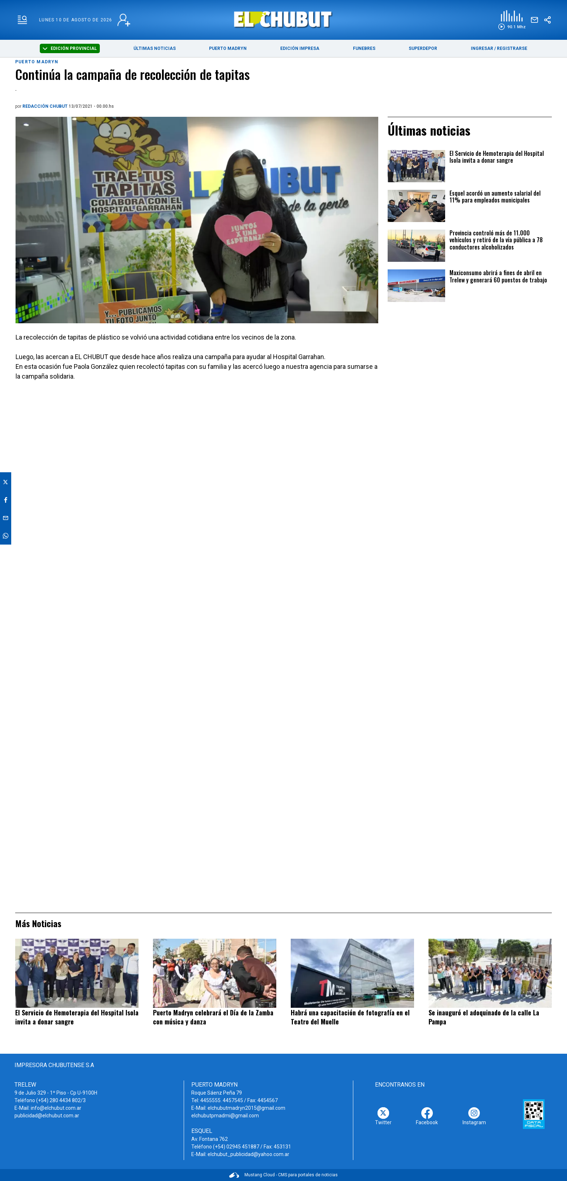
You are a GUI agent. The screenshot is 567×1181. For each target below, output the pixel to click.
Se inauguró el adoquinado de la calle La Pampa (484, 1017)
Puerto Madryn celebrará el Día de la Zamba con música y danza (213, 1017)
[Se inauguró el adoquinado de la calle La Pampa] (490, 973)
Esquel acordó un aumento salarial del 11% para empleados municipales (495, 197)
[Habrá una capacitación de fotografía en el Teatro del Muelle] (352, 973)
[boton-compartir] (547, 20)
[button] (511, 20)
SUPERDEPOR (423, 48)
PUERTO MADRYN (228, 48)
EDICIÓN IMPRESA (299, 48)
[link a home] (283, 19)
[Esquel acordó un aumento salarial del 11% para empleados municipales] (416, 206)
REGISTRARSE (512, 48)
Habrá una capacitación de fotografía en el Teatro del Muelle (350, 1017)
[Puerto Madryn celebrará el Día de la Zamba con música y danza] (214, 973)
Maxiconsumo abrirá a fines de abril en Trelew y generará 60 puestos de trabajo (498, 276)
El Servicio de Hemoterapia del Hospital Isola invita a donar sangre (496, 157)
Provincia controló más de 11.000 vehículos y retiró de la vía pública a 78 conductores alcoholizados (496, 240)
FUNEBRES (364, 48)
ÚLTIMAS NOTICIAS (154, 48)
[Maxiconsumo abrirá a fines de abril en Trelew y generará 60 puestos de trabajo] (416, 285)
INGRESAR (482, 48)
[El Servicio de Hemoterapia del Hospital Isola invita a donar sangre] (416, 166)
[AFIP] (534, 1114)
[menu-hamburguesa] (22, 20)
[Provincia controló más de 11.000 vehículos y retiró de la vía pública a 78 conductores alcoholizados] (416, 246)
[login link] (124, 20)
